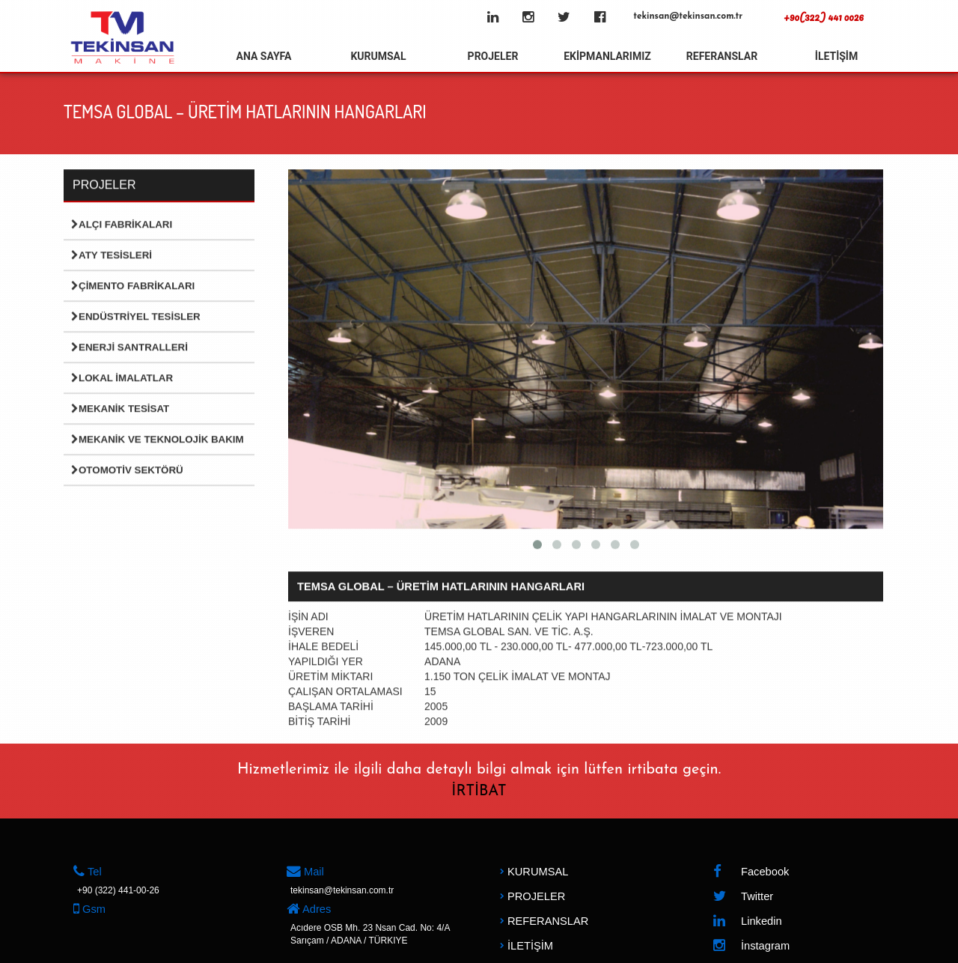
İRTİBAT (478, 791)
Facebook (751, 872)
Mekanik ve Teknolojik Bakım (157, 440)
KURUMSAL (378, 56)
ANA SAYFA (264, 56)
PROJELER (493, 56)
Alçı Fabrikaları (121, 225)
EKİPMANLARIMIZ (607, 56)
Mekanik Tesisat (120, 409)
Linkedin (747, 921)
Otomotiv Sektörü (127, 470)
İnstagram (751, 946)
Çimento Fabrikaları (133, 286)
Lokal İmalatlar (122, 378)
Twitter (743, 897)
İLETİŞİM (836, 56)
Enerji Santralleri (129, 347)
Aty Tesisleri (111, 255)
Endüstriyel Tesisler (136, 317)
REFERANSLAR (721, 56)
